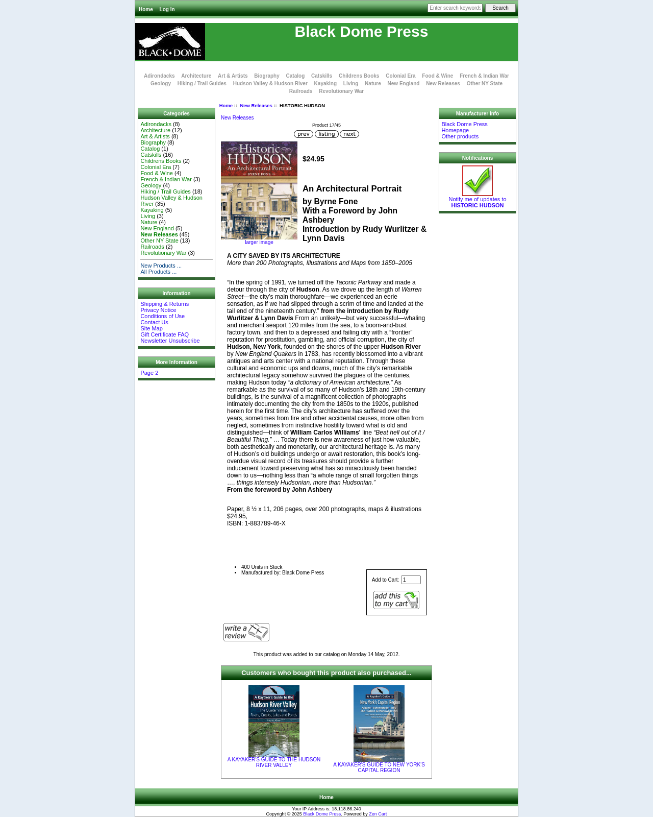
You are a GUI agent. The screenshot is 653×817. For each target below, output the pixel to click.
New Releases (256, 105)
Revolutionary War (341, 91)
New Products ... (161, 265)
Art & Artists (233, 76)
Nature (373, 83)
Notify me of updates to (477, 199)
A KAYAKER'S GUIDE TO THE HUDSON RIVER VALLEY (274, 762)
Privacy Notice (158, 310)
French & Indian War (484, 76)
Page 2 (149, 373)
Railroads (301, 91)
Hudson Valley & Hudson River (270, 83)
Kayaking (325, 83)
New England (404, 83)
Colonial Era (400, 76)
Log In (167, 9)
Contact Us (154, 322)
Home (146, 9)
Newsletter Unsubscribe (169, 341)
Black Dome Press (322, 813)
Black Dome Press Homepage (464, 127)
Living (350, 83)
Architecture (196, 76)
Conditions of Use (162, 316)
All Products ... (158, 272)
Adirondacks (159, 76)
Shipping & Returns (164, 304)
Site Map (151, 328)
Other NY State (485, 83)
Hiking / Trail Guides (202, 83)
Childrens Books (359, 76)
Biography (266, 76)
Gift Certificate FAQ (164, 334)
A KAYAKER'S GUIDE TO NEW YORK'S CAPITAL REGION (379, 767)
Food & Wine (437, 76)
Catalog (295, 76)
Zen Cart (378, 813)
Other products (460, 136)
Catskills (321, 76)
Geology (160, 83)
